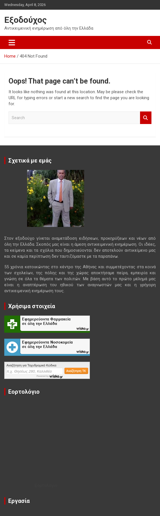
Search (145, 117)
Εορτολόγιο (46, 485)
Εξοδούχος (25, 20)
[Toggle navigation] (11, 42)
